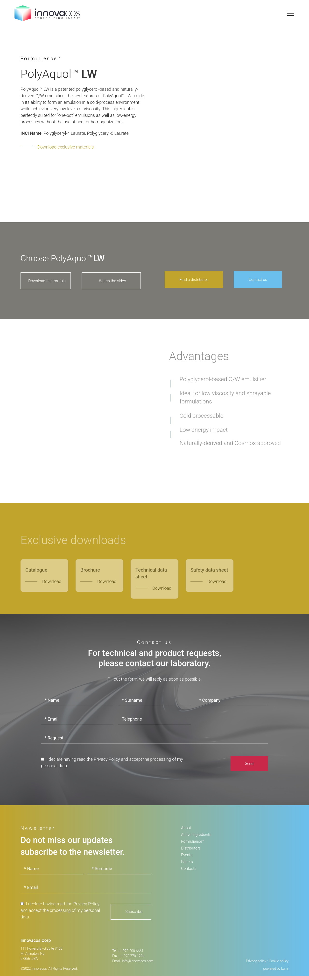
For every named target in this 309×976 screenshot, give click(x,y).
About (186, 828)
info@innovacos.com (137, 961)
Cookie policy (278, 961)
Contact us (258, 279)
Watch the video (112, 281)
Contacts (188, 868)
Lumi (284, 968)
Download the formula (47, 281)
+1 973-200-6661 (130, 951)
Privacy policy (256, 961)
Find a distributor (194, 279)
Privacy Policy (107, 759)
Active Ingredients (196, 834)
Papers (187, 861)
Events (186, 855)
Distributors (191, 848)
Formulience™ (192, 841)
